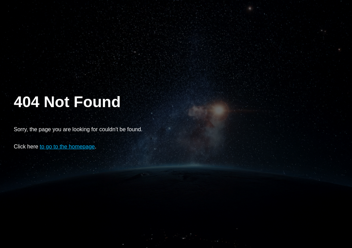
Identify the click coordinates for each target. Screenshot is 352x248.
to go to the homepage (67, 146)
